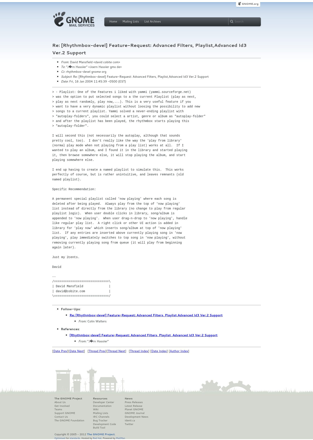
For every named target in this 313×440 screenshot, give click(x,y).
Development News (136, 417)
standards (75, 438)
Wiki (95, 409)
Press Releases (134, 402)
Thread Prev (97, 351)
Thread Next (116, 351)
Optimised (59, 438)
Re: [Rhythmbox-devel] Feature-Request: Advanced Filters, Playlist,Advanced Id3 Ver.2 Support (146, 315)
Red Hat (97, 438)
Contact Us (61, 417)
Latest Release (133, 406)
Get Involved (62, 406)
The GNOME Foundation (69, 420)
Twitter (129, 424)
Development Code (104, 424)
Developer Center (103, 402)
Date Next (76, 351)
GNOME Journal (135, 413)
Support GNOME (64, 413)
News (128, 398)
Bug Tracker (100, 420)
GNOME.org (250, 4)
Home (113, 21)
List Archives (152, 21)
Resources (100, 398)
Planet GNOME (134, 409)
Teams (58, 409)
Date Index (159, 351)
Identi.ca (130, 420)
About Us (60, 402)
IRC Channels (101, 417)
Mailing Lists (130, 21)
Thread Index (139, 351)
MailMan (120, 438)
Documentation (102, 406)
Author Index (179, 351)
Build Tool (99, 427)
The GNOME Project (68, 398)
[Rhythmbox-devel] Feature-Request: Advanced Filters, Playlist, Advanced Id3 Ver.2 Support (144, 335)
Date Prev (60, 351)
